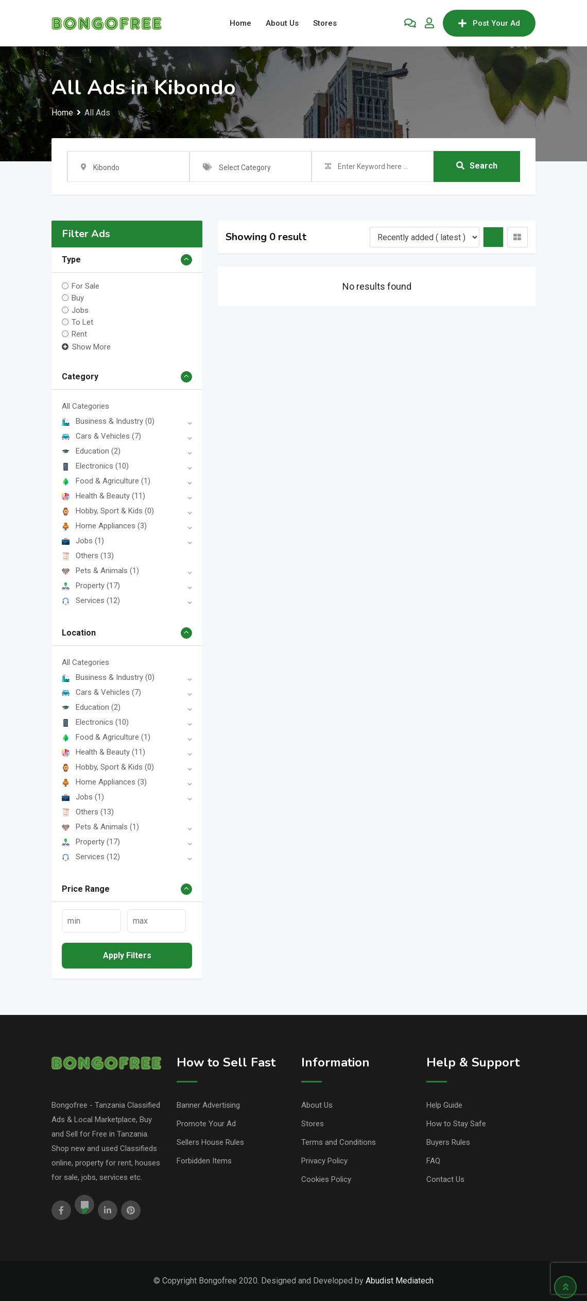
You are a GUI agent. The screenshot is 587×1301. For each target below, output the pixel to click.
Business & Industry (108, 421)
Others (88, 555)
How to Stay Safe (456, 1123)
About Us (282, 23)
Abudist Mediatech (400, 1281)
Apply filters (127, 955)
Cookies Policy (326, 1179)
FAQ (433, 1160)
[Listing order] (424, 237)
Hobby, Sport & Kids (108, 510)
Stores (325, 23)
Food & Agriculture (106, 481)
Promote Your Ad (206, 1123)
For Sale (85, 286)
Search (476, 166)
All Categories (85, 406)
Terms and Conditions (338, 1142)
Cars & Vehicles (101, 436)
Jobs (80, 309)
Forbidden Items (204, 1160)
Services (91, 600)
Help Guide (444, 1105)
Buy (78, 298)
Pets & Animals (100, 570)
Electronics (95, 466)
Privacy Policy (324, 1160)
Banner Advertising (208, 1105)
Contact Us (445, 1179)
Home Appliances (104, 525)
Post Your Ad (489, 23)
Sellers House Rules (210, 1142)
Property (91, 585)
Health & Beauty (103, 496)
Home (240, 23)
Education (91, 451)
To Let (82, 322)
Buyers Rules (448, 1142)
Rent (79, 334)
